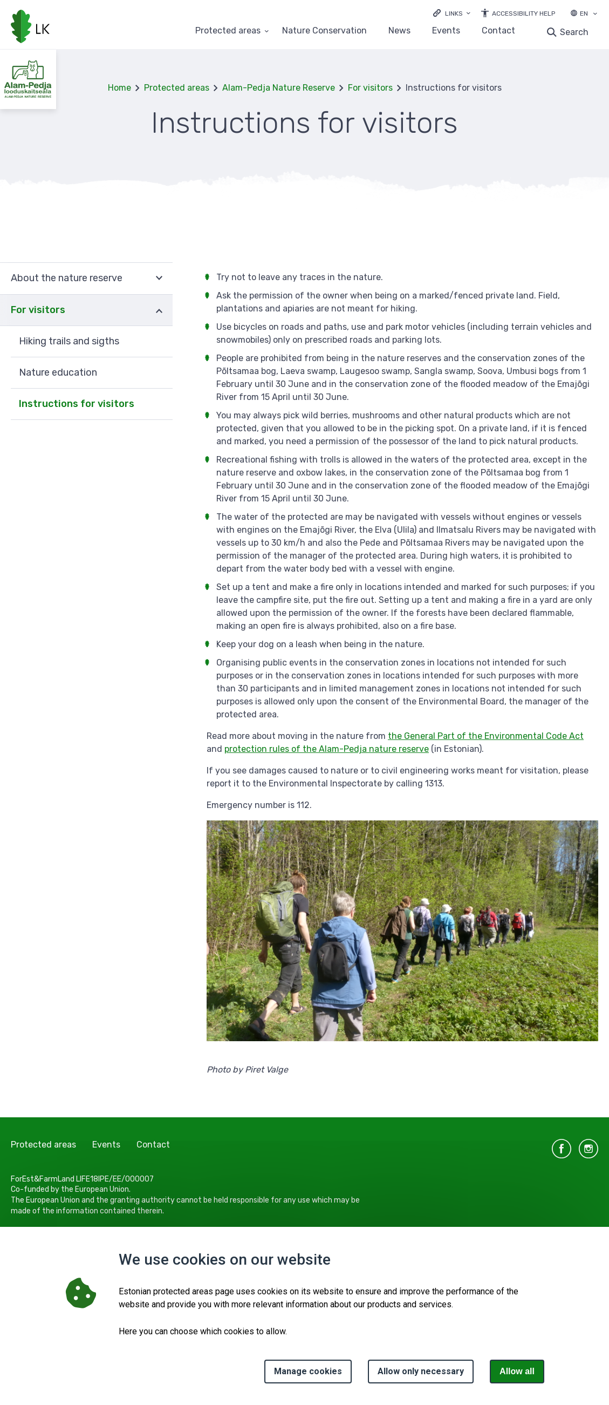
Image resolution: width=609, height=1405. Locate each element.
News (399, 31)
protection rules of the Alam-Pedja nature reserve (326, 749)
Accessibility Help (523, 13)
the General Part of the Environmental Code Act (486, 736)
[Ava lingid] (451, 13)
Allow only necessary (421, 1371)
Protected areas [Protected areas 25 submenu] (228, 31)
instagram (588, 1148)
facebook (561, 1148)
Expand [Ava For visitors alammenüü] (159, 310)
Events (446, 31)
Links (454, 13)
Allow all (517, 1371)
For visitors (370, 88)
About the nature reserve (66, 278)
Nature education (58, 372)
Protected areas (176, 88)
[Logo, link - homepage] (30, 27)
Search (574, 32)
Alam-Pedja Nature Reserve (278, 88)
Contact (498, 31)
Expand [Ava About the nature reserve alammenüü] (159, 278)
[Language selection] (595, 14)
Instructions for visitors (76, 404)
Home (119, 88)
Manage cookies (308, 1371)
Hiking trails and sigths (69, 341)
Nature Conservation (324, 31)
